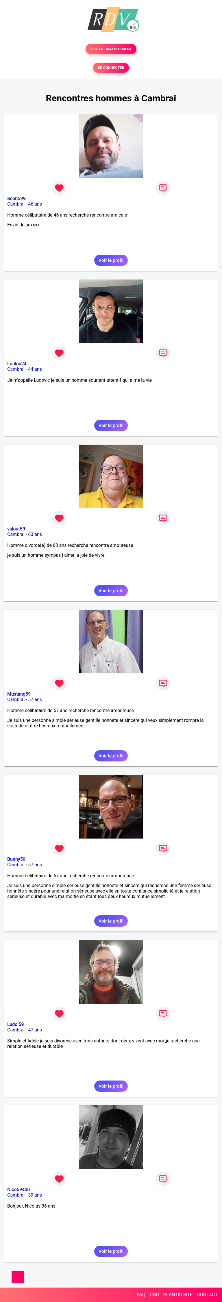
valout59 (16, 529)
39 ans (35, 1195)
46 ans (35, 204)
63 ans (35, 534)
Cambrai (16, 204)
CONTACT (207, 1294)
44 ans (35, 369)
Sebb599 (16, 198)
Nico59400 (18, 1189)
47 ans (35, 1030)
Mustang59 (19, 694)
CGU (154, 1294)
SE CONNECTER (111, 68)
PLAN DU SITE (178, 1294)
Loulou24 (17, 363)
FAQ (141, 1294)
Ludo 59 (15, 1024)
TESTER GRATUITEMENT (111, 49)
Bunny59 (16, 859)
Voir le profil (111, 260)
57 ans (35, 699)
